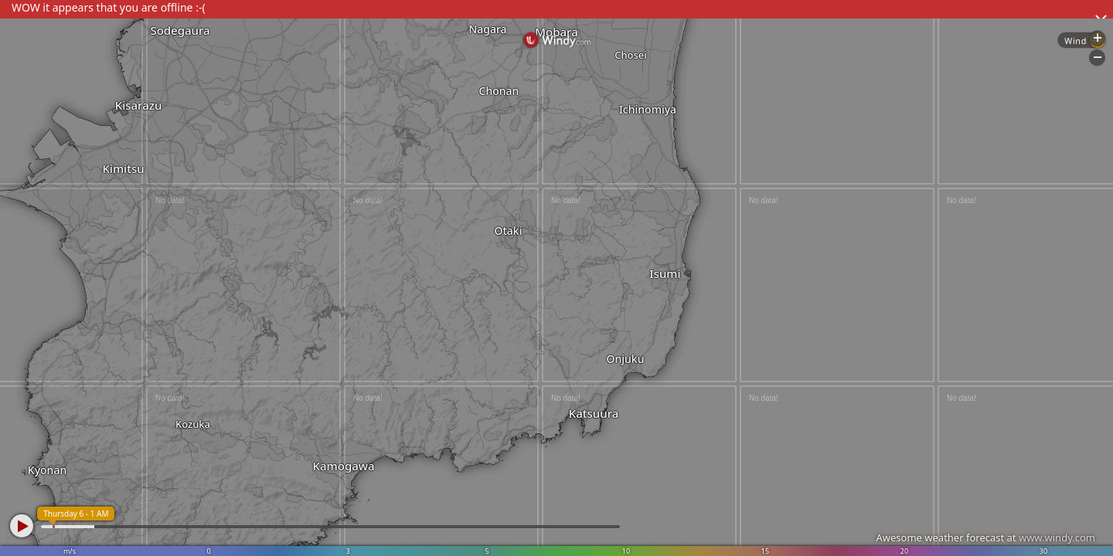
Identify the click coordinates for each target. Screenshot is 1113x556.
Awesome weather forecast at (985, 537)
